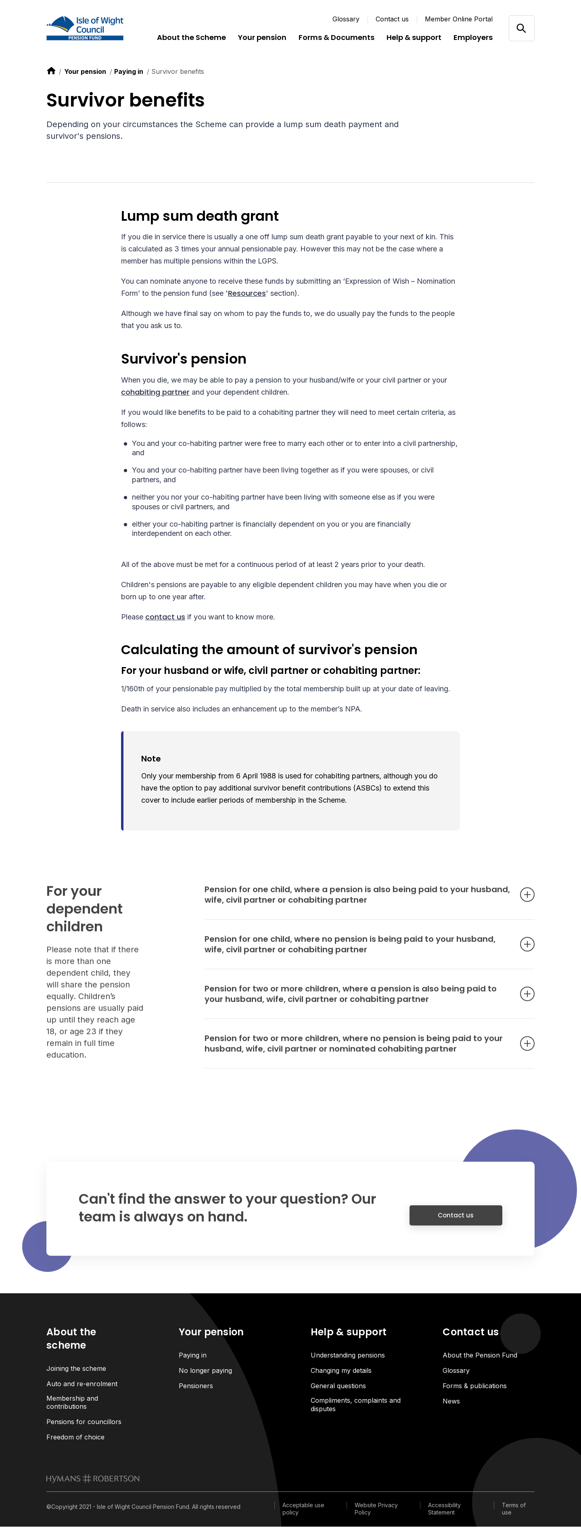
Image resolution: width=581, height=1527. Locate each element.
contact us (165, 617)
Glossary (345, 19)
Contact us (392, 19)
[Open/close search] (521, 28)
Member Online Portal (459, 19)
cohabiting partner (155, 392)
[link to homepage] (93, 1479)
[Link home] (94, 28)
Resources (247, 293)
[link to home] (51, 70)
